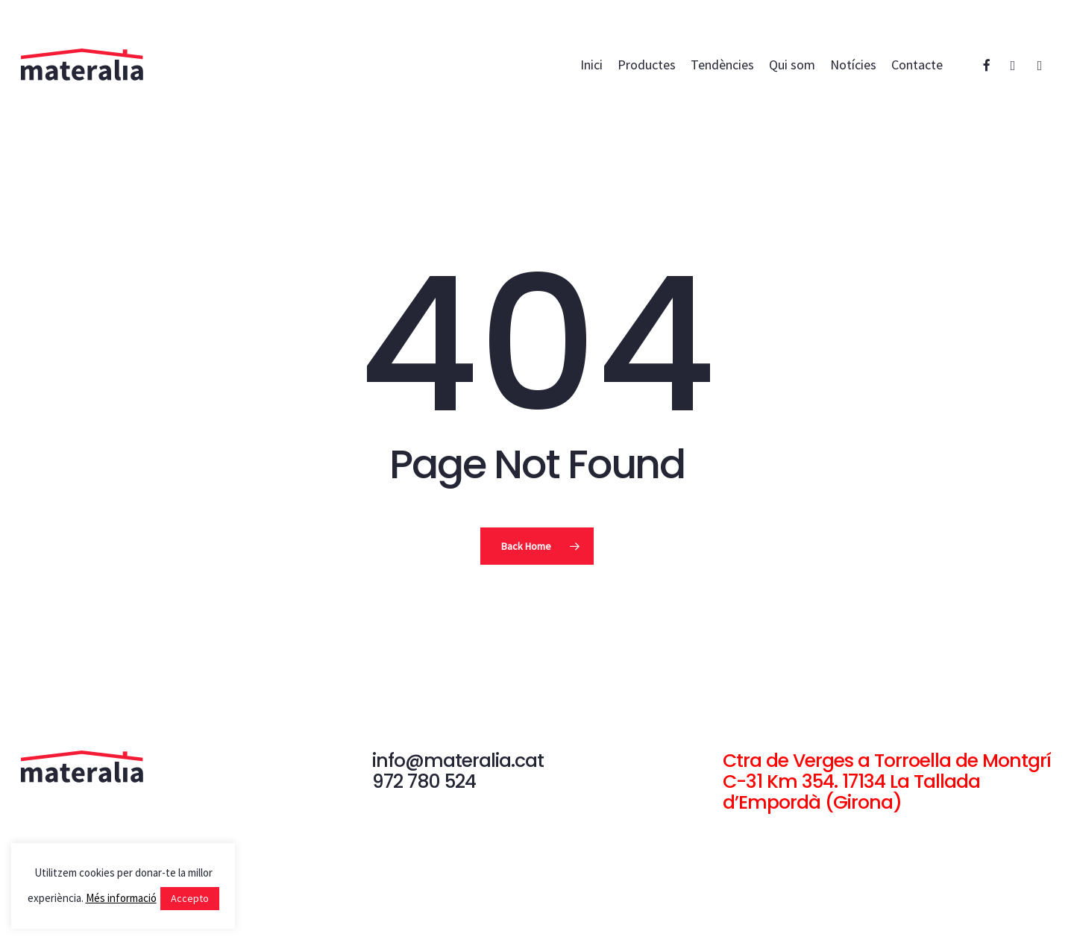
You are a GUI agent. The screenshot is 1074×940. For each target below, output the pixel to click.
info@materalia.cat (458, 761)
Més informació (121, 898)
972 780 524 (424, 781)
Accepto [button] (190, 898)
